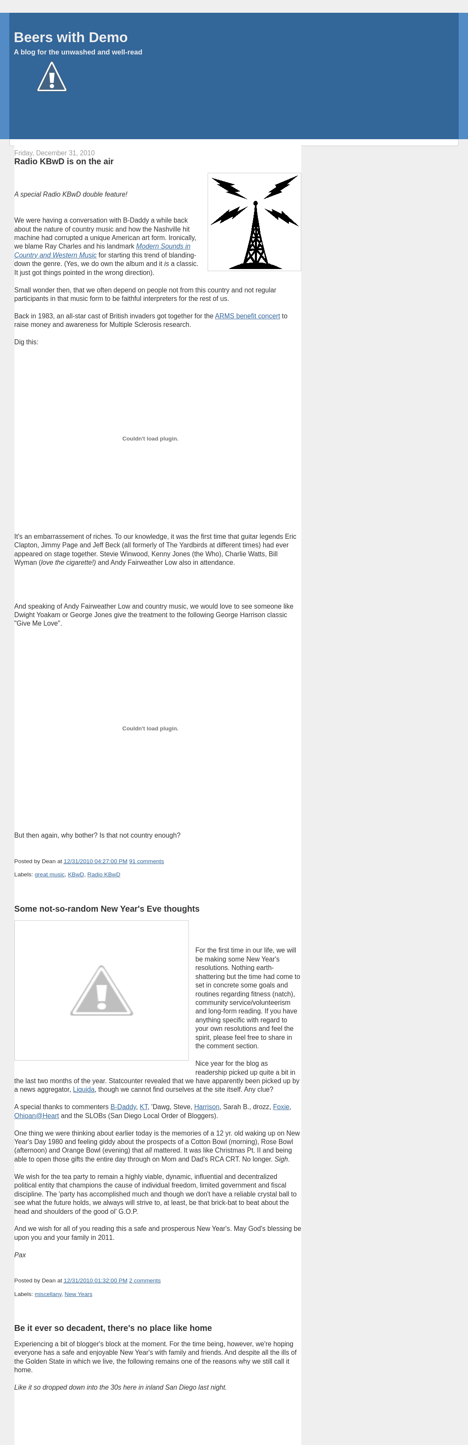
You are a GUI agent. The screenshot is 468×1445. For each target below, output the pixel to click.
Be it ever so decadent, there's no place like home (113, 1328)
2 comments (144, 1280)
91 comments (146, 861)
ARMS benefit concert (247, 316)
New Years (78, 1294)
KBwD (76, 874)
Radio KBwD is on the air (64, 161)
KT (144, 1106)
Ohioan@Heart (36, 1115)
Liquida (84, 1089)
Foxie (281, 1106)
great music (49, 874)
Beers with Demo (71, 37)
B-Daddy (123, 1106)
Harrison (206, 1106)
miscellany (47, 1294)
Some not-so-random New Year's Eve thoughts (107, 908)
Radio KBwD (103, 874)
